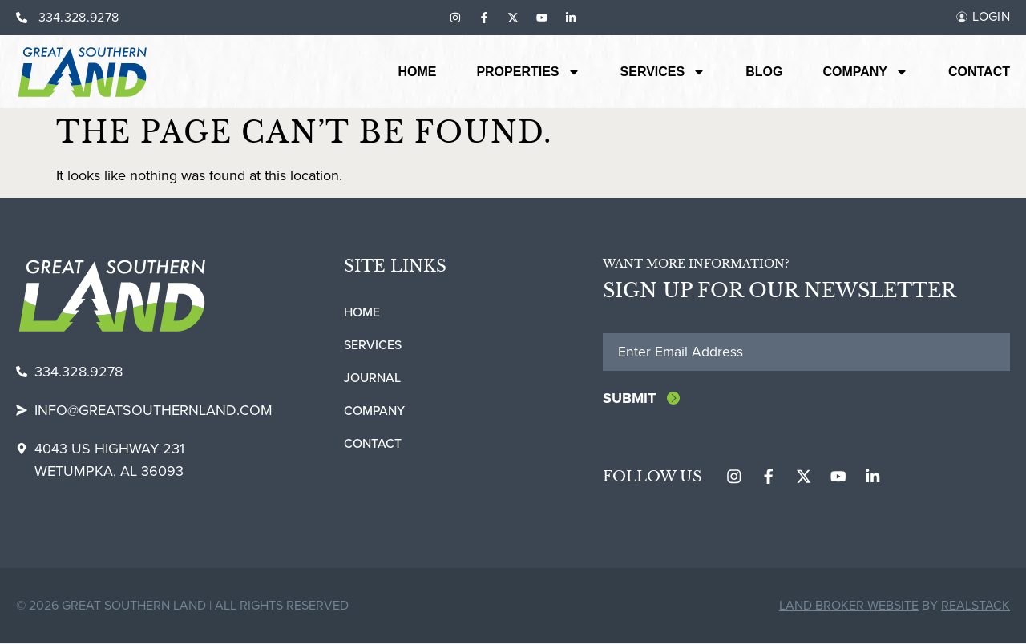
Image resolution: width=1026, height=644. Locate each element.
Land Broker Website (849, 606)
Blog (763, 71)
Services (663, 72)
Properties (528, 72)
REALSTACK (975, 606)
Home (417, 71)
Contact (979, 71)
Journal (372, 377)
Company (865, 72)
